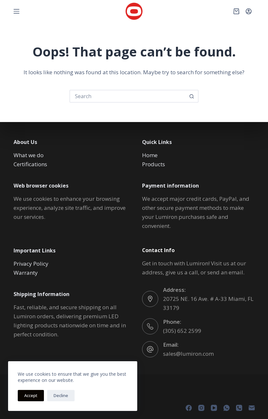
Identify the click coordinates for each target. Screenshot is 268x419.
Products (153, 164)
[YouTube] (214, 408)
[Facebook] (189, 408)
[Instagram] (201, 408)
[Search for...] (127, 96)
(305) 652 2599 (182, 330)
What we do (29, 155)
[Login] (249, 11)
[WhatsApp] (226, 408)
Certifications (30, 164)
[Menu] (16, 11)
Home (150, 155)
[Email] (252, 408)
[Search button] (191, 96)
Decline (61, 395)
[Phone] (239, 408)
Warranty (26, 272)
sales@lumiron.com (188, 353)
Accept (30, 395)
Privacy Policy (31, 263)
